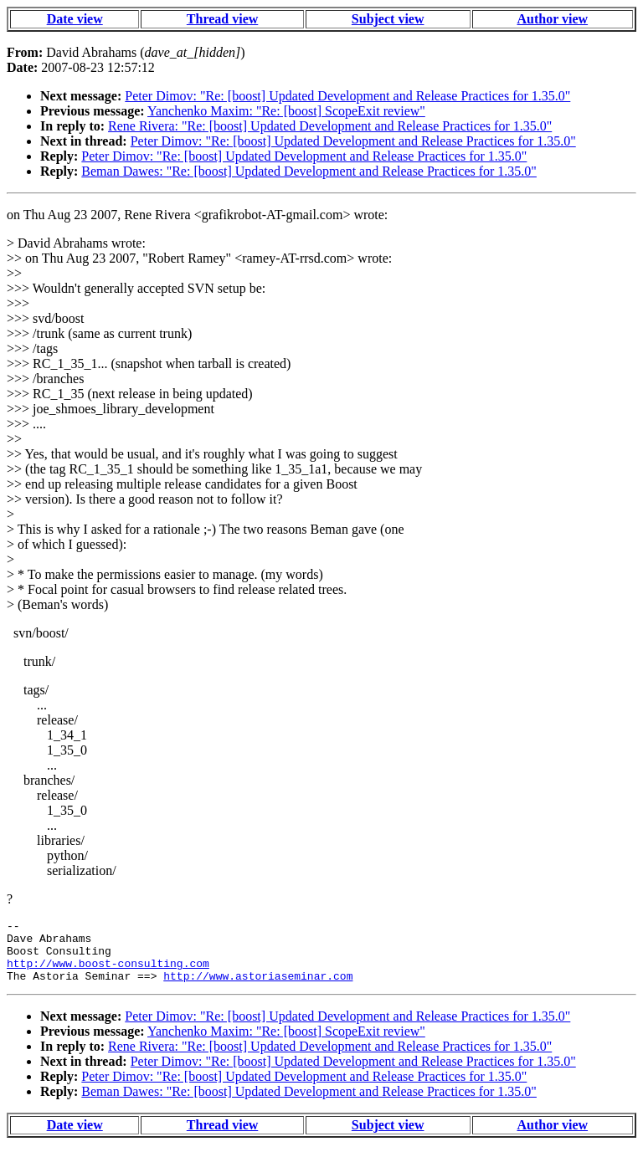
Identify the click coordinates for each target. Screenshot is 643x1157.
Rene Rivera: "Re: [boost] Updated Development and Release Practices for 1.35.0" (330, 126)
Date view (75, 19)
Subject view (388, 19)
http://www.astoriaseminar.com (257, 988)
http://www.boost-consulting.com (108, 972)
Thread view (222, 19)
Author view (553, 19)
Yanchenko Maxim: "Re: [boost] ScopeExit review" (286, 111)
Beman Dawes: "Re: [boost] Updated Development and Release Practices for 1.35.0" (309, 171)
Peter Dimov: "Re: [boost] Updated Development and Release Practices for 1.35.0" (347, 96)
